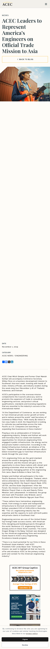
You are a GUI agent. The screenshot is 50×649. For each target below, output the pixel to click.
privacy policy (32, 634)
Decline (25, 645)
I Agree (25, 639)
